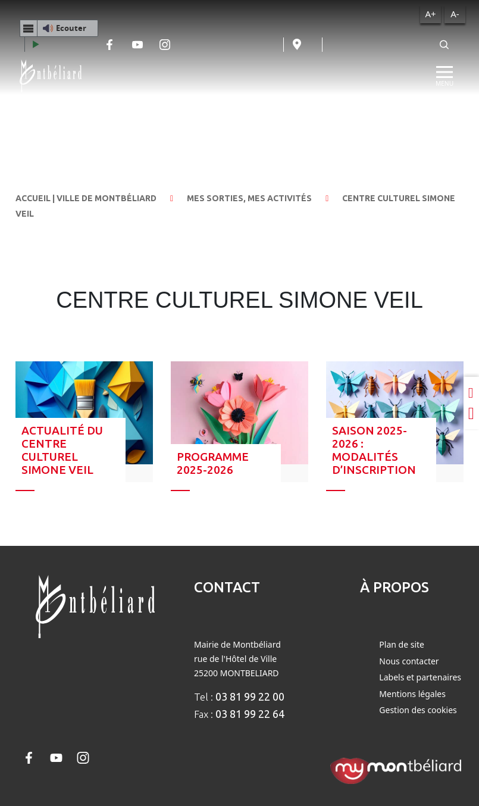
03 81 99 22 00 (249, 696)
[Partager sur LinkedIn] (471, 392)
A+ (430, 14)
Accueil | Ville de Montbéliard (85, 198)
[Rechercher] (444, 45)
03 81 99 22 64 (249, 714)
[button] (59, 28)
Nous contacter (409, 661)
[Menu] (444, 76)
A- (454, 14)
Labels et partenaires (420, 677)
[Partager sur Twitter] (471, 413)
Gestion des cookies (417, 710)
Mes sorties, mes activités (249, 198)
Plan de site (401, 644)
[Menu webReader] (28, 28)
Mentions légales (412, 693)
